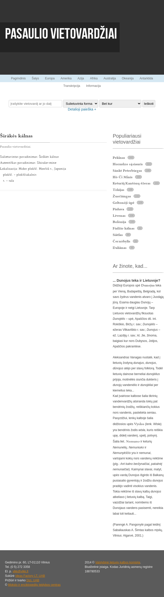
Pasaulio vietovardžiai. (15, 147)
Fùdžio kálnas (124, 228)
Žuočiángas (122, 196)
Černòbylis (121, 241)
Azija (81, 78)
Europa (50, 78)
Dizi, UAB (32, 580)
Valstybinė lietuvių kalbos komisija (117, 562)
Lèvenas (119, 215)
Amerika (66, 78)
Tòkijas (118, 189)
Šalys (35, 78)
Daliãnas (120, 247)
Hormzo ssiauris (128, 164)
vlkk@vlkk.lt (20, 571)
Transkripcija (71, 86)
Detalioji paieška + (82, 109)
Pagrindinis (18, 78)
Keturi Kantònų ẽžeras (132, 183)
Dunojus (148, 285)
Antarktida (146, 78)
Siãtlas (118, 234)
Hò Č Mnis (123, 177)
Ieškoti (149, 104)
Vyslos (139, 424)
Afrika (94, 78)
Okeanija (128, 78)
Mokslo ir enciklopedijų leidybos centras (34, 585)
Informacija (93, 86)
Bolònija (119, 221)
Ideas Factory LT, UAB (30, 576)
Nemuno (133, 441)
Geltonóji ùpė (123, 202)
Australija (109, 78)
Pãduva (118, 209)
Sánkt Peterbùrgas (127, 170)
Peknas (119, 157)
